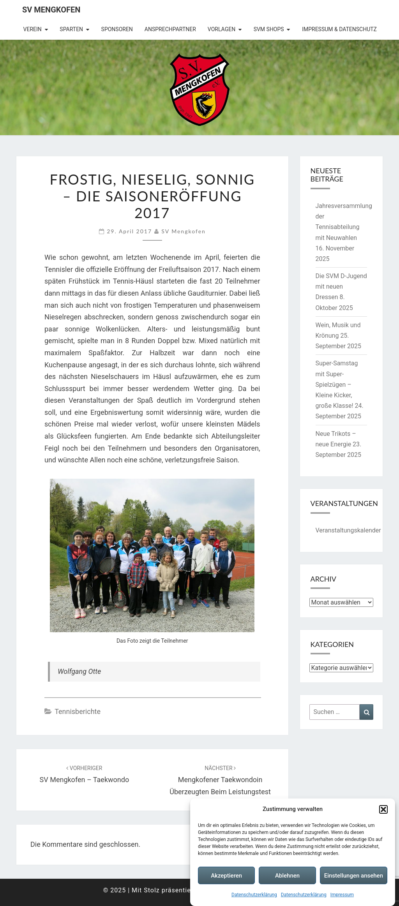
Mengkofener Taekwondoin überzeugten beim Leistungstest (220, 780)
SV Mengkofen (51, 9)
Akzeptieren (226, 875)
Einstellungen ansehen (353, 875)
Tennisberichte (78, 711)
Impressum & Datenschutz (339, 29)
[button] (383, 809)
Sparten (71, 29)
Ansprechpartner (170, 29)
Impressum (342, 894)
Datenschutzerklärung (254, 894)
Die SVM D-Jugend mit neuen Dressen (341, 286)
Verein (32, 29)
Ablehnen (287, 875)
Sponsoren (117, 29)
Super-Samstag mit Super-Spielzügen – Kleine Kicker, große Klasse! (337, 384)
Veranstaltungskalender (348, 530)
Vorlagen (221, 29)
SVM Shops (269, 29)
